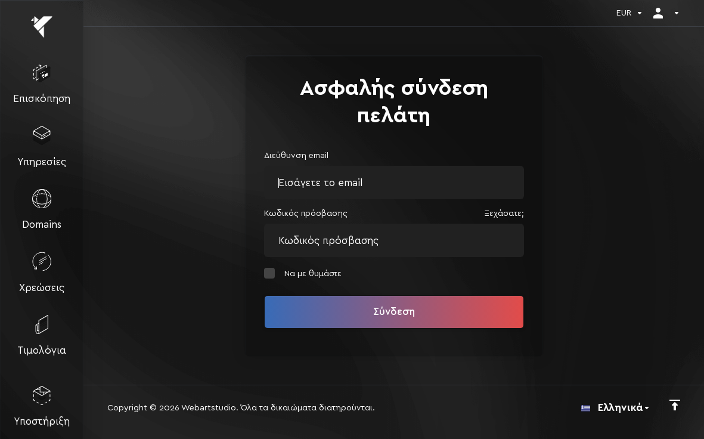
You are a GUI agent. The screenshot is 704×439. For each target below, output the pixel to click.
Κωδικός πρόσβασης (306, 213)
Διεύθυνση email (296, 156)
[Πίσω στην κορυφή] (675, 405)
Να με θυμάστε (303, 273)
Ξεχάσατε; (504, 213)
